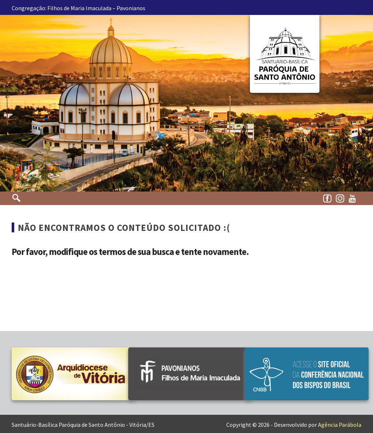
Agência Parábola (339, 424)
